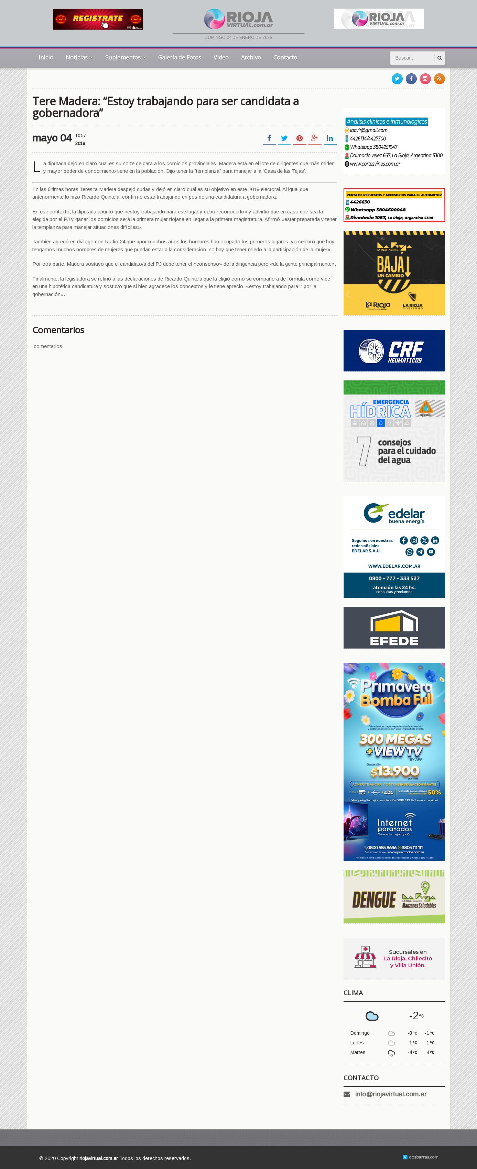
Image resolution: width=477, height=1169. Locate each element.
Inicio (46, 57)
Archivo (251, 57)
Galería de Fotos (179, 57)
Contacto (285, 57)
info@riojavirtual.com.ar (391, 1094)
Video (221, 57)
